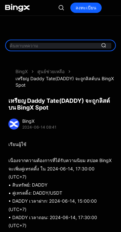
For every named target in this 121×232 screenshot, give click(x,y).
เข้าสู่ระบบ (61, 7)
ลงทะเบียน (95, 7)
